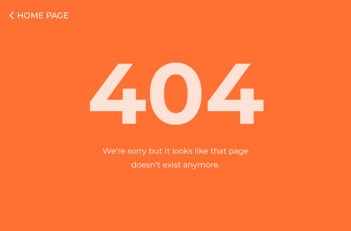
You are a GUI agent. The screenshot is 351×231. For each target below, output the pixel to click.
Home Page (39, 15)
